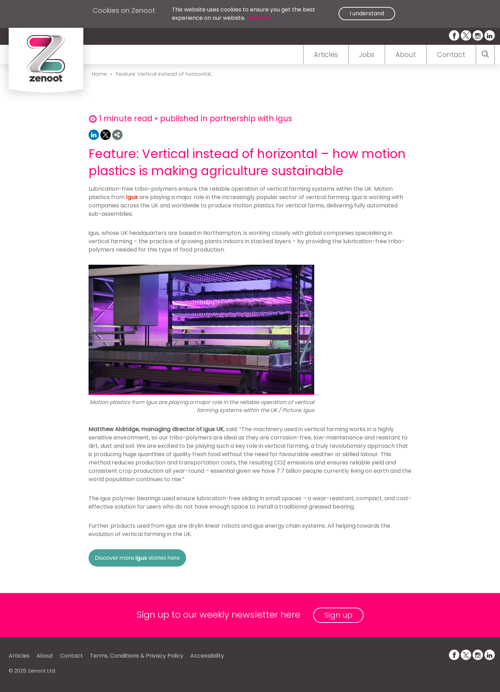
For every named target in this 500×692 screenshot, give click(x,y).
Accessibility (207, 656)
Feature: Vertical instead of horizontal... (165, 74)
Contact (451, 54)
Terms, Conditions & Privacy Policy (136, 656)
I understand (367, 13)
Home (99, 74)
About (405, 54)
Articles (326, 54)
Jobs (366, 54)
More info (260, 18)
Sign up (338, 615)
